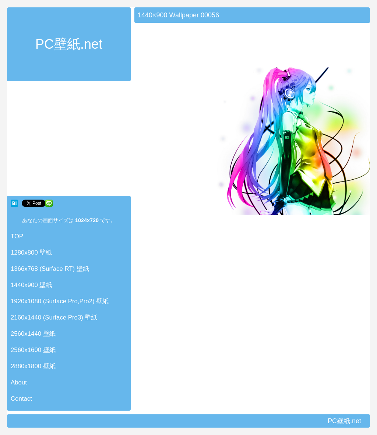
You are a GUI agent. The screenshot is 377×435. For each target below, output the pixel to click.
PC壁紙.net (68, 44)
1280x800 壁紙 (31, 252)
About (19, 382)
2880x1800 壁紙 (33, 366)
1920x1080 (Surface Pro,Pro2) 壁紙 (60, 301)
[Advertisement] (69, 140)
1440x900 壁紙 (31, 285)
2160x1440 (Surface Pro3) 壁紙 (54, 317)
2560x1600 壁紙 (33, 349)
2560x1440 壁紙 (33, 333)
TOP (17, 236)
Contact (21, 398)
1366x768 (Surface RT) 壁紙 (50, 268)
